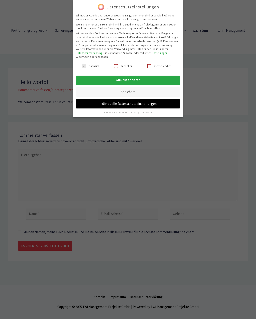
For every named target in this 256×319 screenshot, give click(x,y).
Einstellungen (160, 50)
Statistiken (123, 63)
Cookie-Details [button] (110, 110)
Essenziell (91, 63)
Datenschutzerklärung (89, 50)
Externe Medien (159, 63)
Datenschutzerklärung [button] (129, 110)
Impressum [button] (146, 110)
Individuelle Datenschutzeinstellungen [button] (128, 101)
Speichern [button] (128, 89)
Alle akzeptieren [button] (128, 77)
